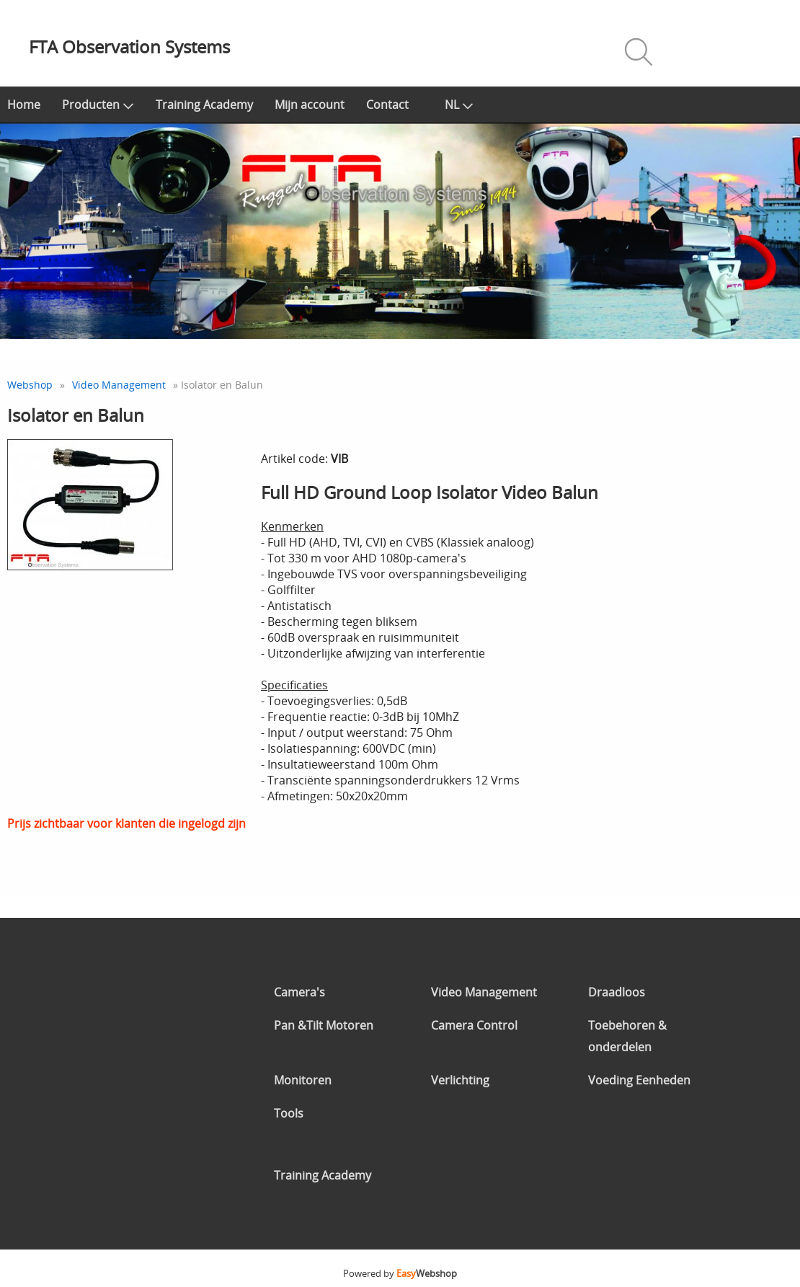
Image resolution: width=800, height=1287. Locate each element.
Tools (288, 1113)
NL (459, 104)
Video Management (119, 385)
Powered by (400, 1273)
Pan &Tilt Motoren (323, 1025)
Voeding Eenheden (639, 1080)
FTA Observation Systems (129, 46)
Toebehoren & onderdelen (627, 1036)
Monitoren (303, 1080)
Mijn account (310, 104)
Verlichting (460, 1080)
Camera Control (474, 1025)
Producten (98, 104)
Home (23, 104)
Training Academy (204, 104)
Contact (387, 104)
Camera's (299, 992)
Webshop (30, 385)
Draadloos (616, 992)
